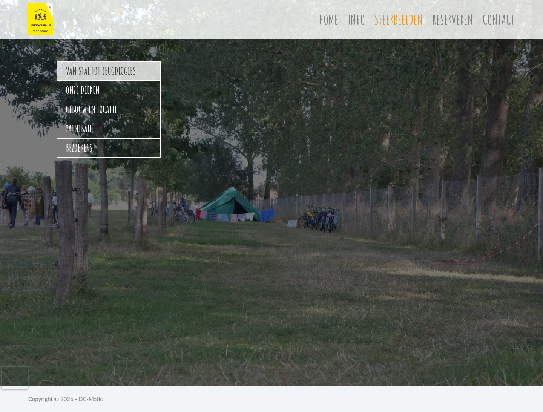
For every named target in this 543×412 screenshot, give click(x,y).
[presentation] (15, 378)
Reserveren (453, 19)
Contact (499, 19)
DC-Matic (90, 398)
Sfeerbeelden (398, 19)
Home (328, 19)
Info (356, 19)
